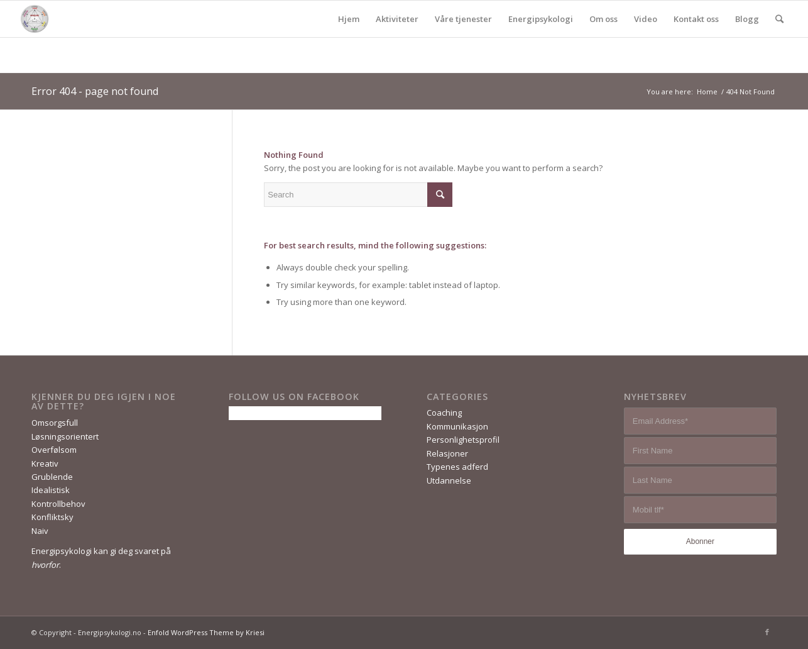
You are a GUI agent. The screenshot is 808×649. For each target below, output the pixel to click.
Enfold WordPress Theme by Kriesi (206, 632)
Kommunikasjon (457, 426)
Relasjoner (447, 453)
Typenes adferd (457, 466)
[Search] (779, 19)
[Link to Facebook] (767, 632)
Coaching (444, 412)
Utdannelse (449, 480)
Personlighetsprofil (463, 439)
